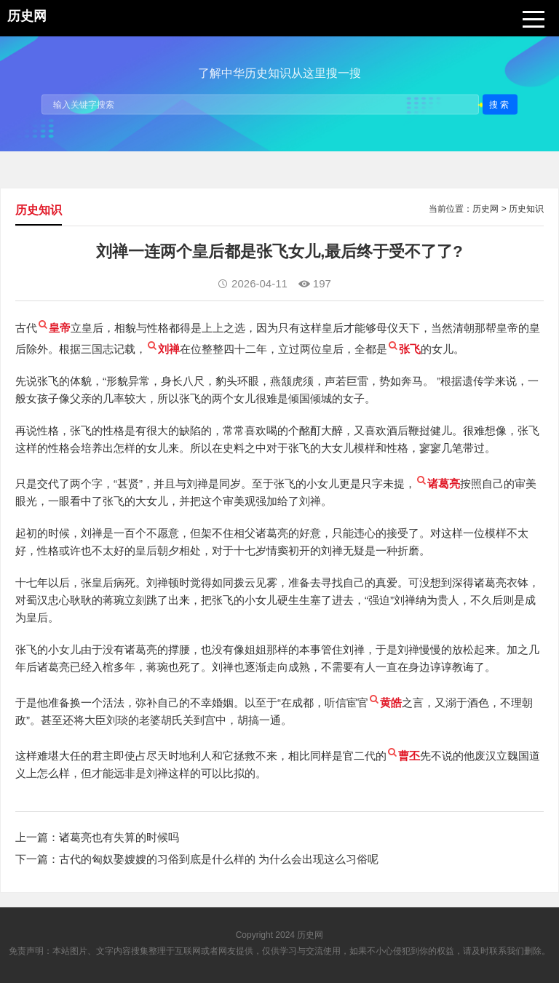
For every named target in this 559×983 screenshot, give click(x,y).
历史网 (485, 209)
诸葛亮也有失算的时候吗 (119, 837)
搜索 (500, 104)
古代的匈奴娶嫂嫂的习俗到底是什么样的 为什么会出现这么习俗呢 (218, 859)
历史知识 (526, 209)
